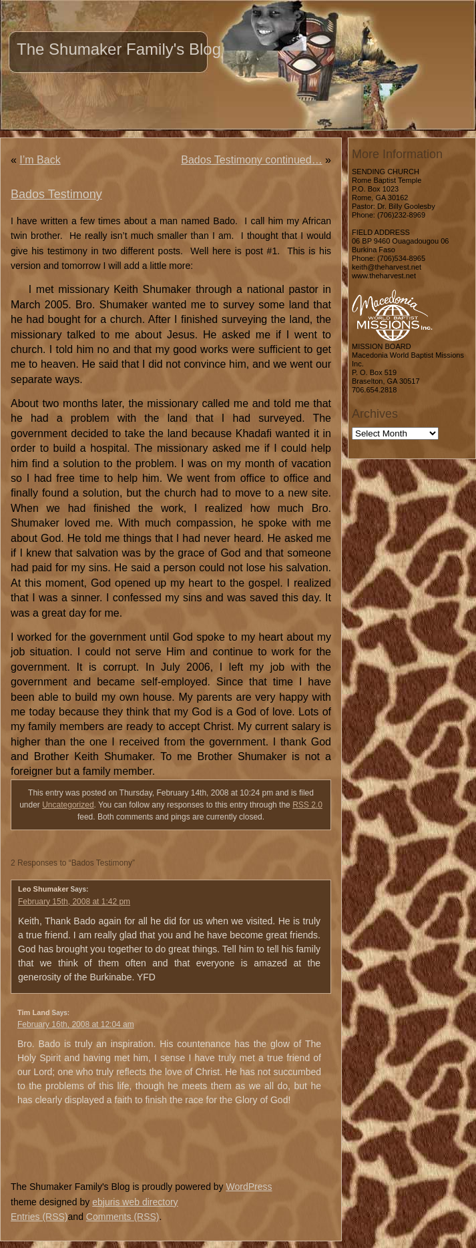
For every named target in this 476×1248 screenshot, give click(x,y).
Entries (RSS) (39, 1216)
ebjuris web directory (135, 1202)
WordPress (249, 1186)
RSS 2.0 (307, 805)
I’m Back (39, 160)
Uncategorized (67, 805)
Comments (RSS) (123, 1216)
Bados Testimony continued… (251, 160)
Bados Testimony (56, 194)
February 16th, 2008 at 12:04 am (75, 1024)
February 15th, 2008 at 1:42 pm (74, 901)
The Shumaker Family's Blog (119, 49)
